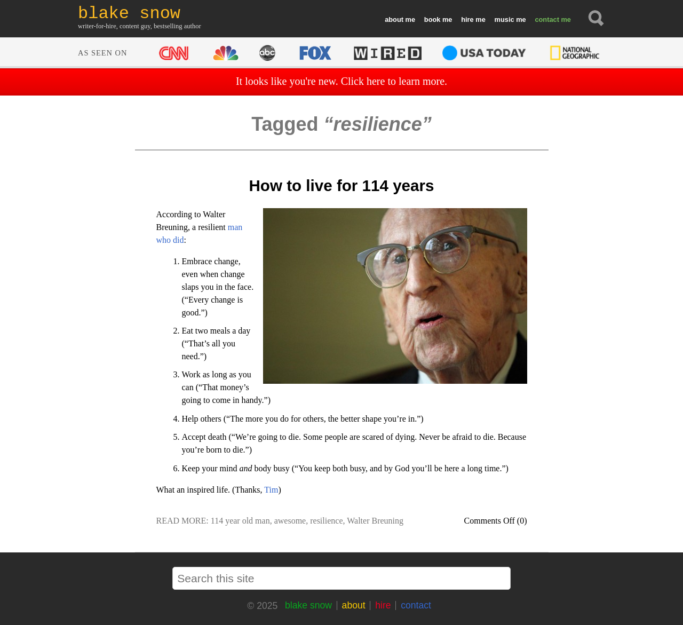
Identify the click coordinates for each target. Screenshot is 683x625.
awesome (290, 520)
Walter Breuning (375, 520)
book (432, 19)
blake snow (308, 605)
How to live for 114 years (341, 185)
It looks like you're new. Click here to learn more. (341, 81)
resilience (326, 520)
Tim (271, 489)
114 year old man (240, 520)
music (504, 19)
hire (467, 19)
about (394, 19)
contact (547, 19)
